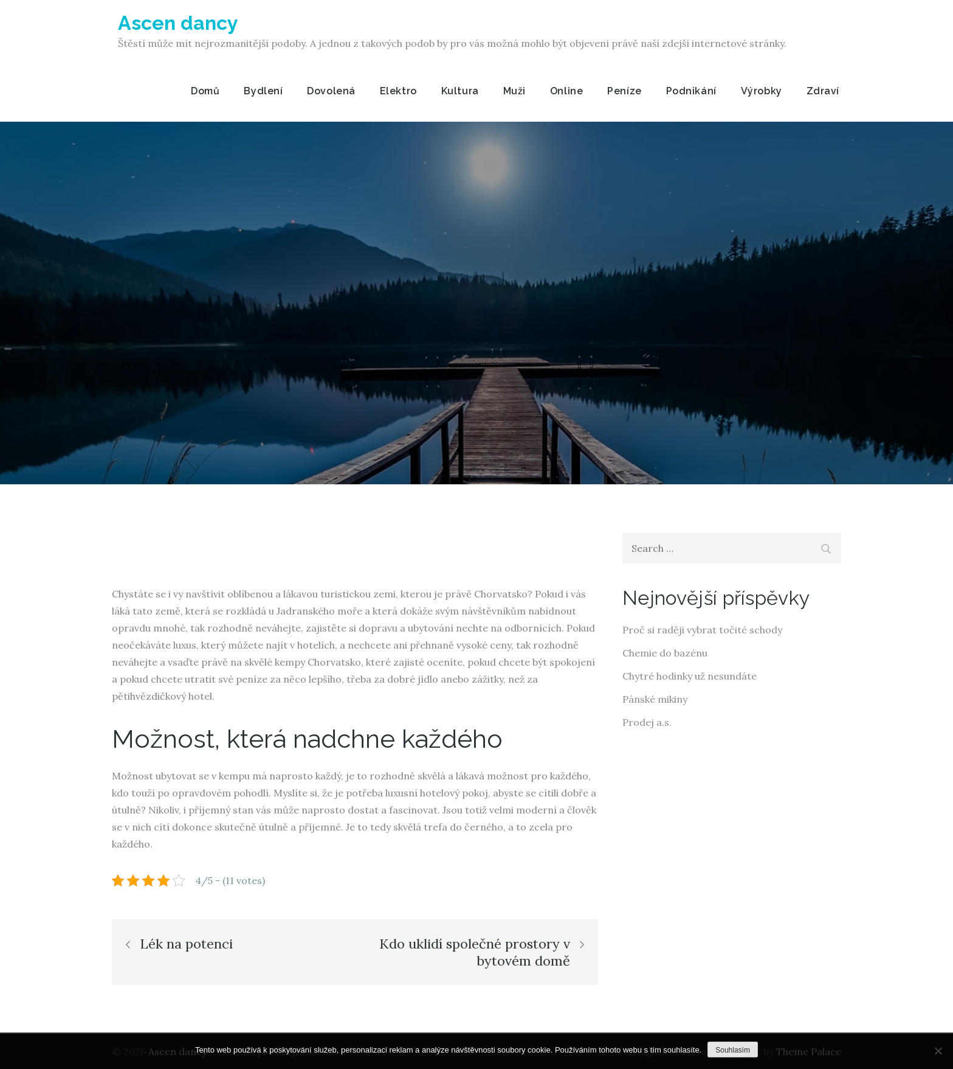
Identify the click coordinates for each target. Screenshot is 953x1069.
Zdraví (823, 91)
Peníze (624, 91)
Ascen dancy (178, 23)
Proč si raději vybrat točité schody (702, 630)
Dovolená (331, 91)
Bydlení (263, 91)
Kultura (460, 91)
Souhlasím (732, 1050)
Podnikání (691, 91)
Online (566, 91)
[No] (938, 1051)
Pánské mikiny (654, 699)
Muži (514, 91)
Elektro (398, 91)
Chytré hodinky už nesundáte (689, 676)
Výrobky (761, 91)
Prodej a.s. (647, 722)
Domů (205, 91)
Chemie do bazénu (664, 653)
